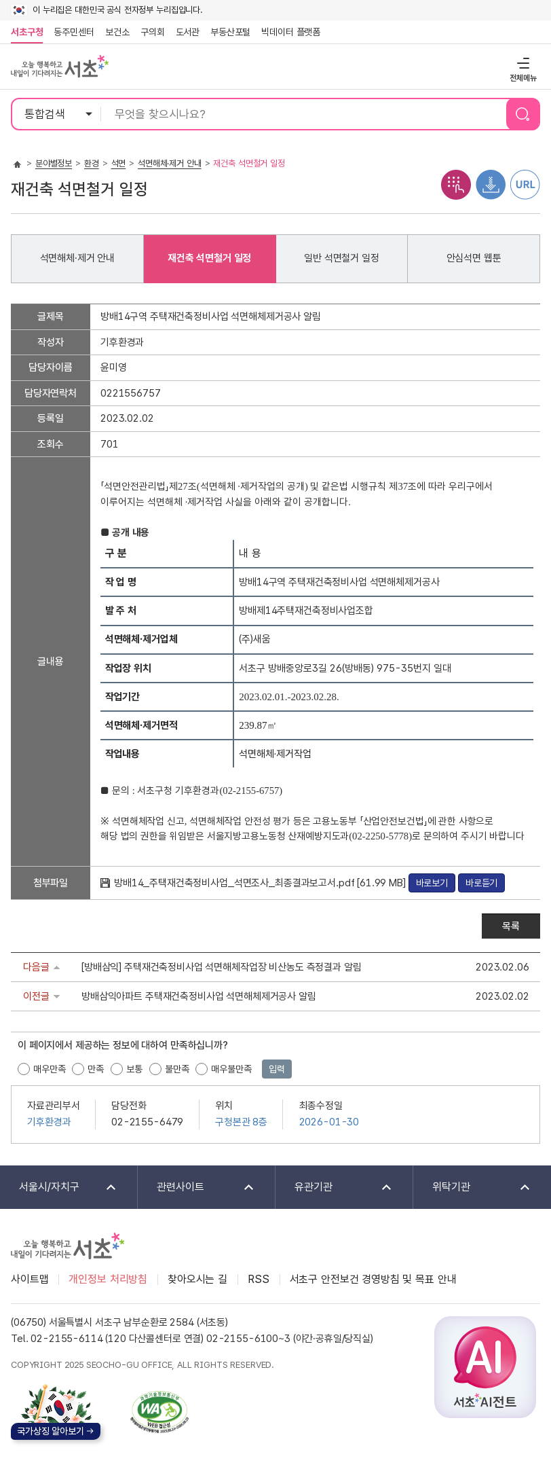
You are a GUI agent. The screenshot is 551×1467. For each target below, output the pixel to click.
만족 (96, 1069)
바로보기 (432, 882)
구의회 (152, 31)
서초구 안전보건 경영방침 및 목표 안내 (373, 1279)
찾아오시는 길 (197, 1279)
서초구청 (27, 31)
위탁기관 (472, 1187)
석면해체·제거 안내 (170, 163)
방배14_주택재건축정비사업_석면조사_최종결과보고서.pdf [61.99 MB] (261, 883)
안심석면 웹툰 (473, 258)
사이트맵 (29, 1279)
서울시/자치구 (59, 1187)
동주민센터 (71, 32)
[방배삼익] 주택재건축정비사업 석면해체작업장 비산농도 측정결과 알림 (221, 967)
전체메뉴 (521, 62)
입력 (277, 1069)
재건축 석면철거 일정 (209, 258)
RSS (258, 1279)
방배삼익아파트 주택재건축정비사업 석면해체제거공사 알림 (198, 996)
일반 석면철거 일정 (341, 258)
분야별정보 (53, 163)
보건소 (117, 31)
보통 (134, 1069)
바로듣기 (481, 882)
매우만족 (49, 1069)
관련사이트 (197, 1187)
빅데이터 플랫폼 (290, 31)
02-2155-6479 (147, 1122)
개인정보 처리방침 (108, 1279)
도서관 (188, 31)
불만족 (177, 1069)
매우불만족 (231, 1069)
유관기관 (335, 1187)
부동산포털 (230, 31)
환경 (91, 163)
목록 (511, 926)
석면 (118, 163)
